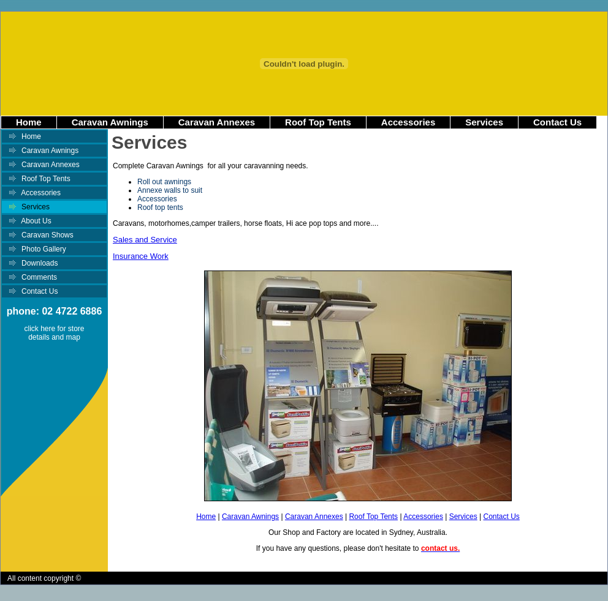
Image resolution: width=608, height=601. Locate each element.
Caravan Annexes (216, 122)
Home (29, 122)
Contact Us (557, 122)
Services (484, 122)
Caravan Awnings (110, 122)
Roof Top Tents (318, 122)
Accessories (408, 122)
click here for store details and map (54, 333)
